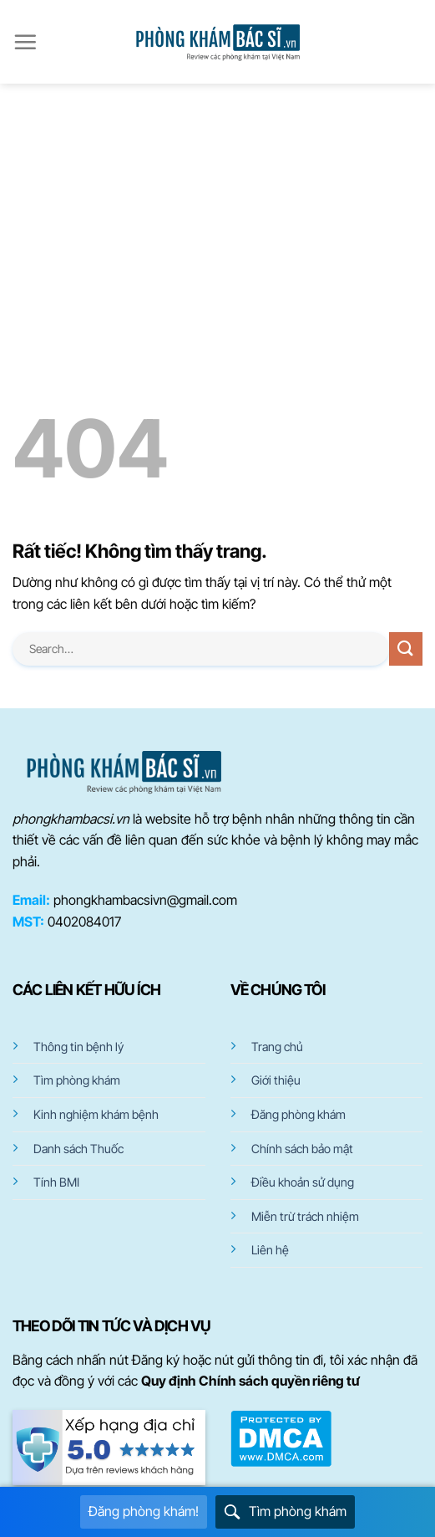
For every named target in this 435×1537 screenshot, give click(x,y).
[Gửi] (405, 648)
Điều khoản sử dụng (302, 1182)
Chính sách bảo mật (302, 1148)
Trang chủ (277, 1046)
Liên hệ (270, 1250)
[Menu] (25, 41)
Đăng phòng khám (298, 1114)
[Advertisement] (217, 209)
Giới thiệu (276, 1080)
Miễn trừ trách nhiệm (305, 1216)
